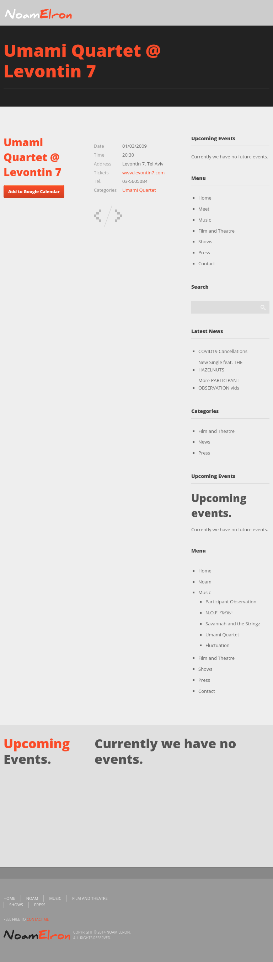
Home (205, 198)
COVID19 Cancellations (222, 351)
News (204, 442)
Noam (205, 581)
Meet (203, 209)
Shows (205, 241)
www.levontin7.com (143, 172)
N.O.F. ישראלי (218, 612)
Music (204, 220)
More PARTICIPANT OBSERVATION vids (218, 384)
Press (204, 252)
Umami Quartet (139, 190)
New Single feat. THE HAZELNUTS (220, 366)
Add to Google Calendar (34, 192)
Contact (206, 263)
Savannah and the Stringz (232, 623)
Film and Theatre (216, 231)
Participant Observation (230, 601)
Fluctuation (217, 645)
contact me (38, 919)
